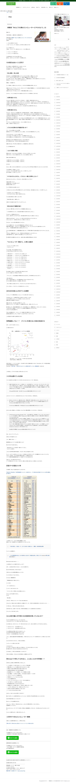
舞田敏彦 (36, 366)
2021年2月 (58, 210)
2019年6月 (58, 268)
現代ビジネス (39, 555)
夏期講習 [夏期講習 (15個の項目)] (56, 59)
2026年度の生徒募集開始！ (60, 77)
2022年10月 (58, 169)
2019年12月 (58, 251)
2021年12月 (58, 192)
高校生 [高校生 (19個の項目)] (55, 66)
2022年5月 (58, 181)
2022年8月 (58, 175)
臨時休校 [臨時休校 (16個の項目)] (61, 65)
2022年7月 (58, 178)
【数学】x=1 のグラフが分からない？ (62, 87)
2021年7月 (58, 201)
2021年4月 (58, 204)
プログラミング (58, 327)
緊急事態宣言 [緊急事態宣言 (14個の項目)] (58, 65)
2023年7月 (58, 152)
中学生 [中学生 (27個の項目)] (66, 54)
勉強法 (57, 333)
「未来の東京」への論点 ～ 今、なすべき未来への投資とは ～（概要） (23, 546)
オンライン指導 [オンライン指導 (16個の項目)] (59, 47)
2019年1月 (58, 283)
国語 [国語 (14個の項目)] (67, 57)
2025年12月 (58, 102)
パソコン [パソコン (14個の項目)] (55, 51)
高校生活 (57, 347)
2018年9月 (58, 294)
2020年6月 (58, 233)
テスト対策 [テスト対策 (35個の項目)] (63, 49)
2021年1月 (58, 213)
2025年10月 (58, 108)
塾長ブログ (51, 7)
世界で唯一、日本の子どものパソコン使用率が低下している (22, 366)
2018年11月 (58, 289)
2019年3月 (58, 277)
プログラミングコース (26, 7)
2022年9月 (58, 172)
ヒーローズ (58, 324)
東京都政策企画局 (40, 546)
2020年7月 (58, 230)
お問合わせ (33, 7)
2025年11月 (58, 105)
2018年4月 (58, 309)
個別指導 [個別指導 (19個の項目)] (60, 55)
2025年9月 (58, 111)
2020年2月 (58, 245)
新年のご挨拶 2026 (59, 80)
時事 (57, 344)
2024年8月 (58, 128)
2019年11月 (58, 254)
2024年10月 (58, 125)
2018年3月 (58, 312)
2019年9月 (58, 259)
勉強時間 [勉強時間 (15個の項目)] (62, 57)
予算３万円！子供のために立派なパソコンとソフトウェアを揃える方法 (19, 723)
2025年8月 (58, 114)
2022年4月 (58, 184)
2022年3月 (58, 187)
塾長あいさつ (56, 7)
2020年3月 (58, 242)
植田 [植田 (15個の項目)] (64, 63)
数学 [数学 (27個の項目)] (56, 63)
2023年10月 (58, 146)
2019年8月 (58, 262)
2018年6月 (58, 303)
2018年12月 (58, 286)
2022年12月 (58, 163)
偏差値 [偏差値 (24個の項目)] (63, 55)
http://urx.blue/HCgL (21, 770)
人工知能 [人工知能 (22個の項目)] (57, 55)
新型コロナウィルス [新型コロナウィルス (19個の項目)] (60, 63)
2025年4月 (58, 117)
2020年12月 (58, 216)
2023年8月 (58, 149)
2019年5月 (58, 271)
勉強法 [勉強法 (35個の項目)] (65, 57)
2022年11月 (58, 166)
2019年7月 (58, 265)
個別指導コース (18, 7)
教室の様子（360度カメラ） (11, 770)
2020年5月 (58, 236)
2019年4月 (58, 274)
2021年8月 (58, 198)
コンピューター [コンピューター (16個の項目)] (63, 47)
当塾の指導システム (44, 7)
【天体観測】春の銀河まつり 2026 (62, 74)
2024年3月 (58, 137)
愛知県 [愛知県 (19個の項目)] (61, 61)
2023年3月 (58, 160)
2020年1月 (58, 248)
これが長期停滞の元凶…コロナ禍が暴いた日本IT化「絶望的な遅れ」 (23, 555)
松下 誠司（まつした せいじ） (59, 26)
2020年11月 (58, 219)
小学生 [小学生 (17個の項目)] (59, 61)
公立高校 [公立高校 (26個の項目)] (67, 55)
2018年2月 (58, 315)
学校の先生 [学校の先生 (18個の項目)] (64, 59)
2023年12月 (58, 143)
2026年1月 (58, 99)
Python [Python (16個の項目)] (55, 47)
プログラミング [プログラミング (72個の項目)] (62, 51)
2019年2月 (58, 280)
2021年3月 (58, 207)
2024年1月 (58, 140)
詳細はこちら (56, 33)
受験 (57, 336)
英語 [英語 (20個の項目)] (63, 65)
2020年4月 (58, 239)
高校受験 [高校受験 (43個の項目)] (67, 65)
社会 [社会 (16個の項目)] (68, 63)
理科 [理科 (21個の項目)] (66, 63)
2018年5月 (58, 306)
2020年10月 (58, 222)
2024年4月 (58, 134)
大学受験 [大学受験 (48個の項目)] (60, 59)
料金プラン (38, 7)
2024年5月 (58, 131)
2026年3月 (58, 96)
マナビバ (57, 330)
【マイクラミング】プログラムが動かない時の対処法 (63, 84)
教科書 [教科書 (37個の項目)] (64, 61)
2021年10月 (58, 195)
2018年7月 (58, 300)
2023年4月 (58, 157)
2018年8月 (58, 297)
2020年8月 (58, 227)
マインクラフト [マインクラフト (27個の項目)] (61, 54)
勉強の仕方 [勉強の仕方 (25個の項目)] (58, 57)
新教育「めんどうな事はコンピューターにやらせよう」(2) (26, 27)
